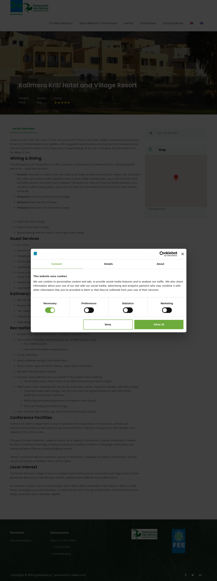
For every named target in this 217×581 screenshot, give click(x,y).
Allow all (159, 324)
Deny (108, 324)
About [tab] (160, 263)
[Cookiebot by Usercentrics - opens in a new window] (162, 254)
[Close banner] (182, 254)
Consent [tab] (56, 263)
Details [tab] (108, 263)
